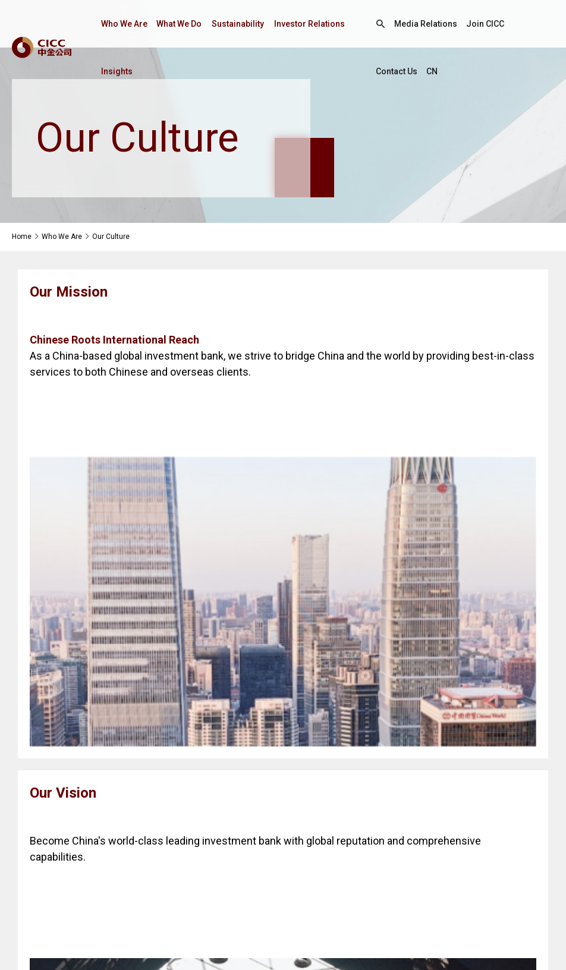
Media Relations (426, 24)
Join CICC (487, 24)
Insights (117, 71)
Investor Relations (315, 24)
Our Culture (111, 236)
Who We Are (125, 24)
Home (22, 236)
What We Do (183, 24)
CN (433, 71)
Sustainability (242, 24)
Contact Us (397, 71)
